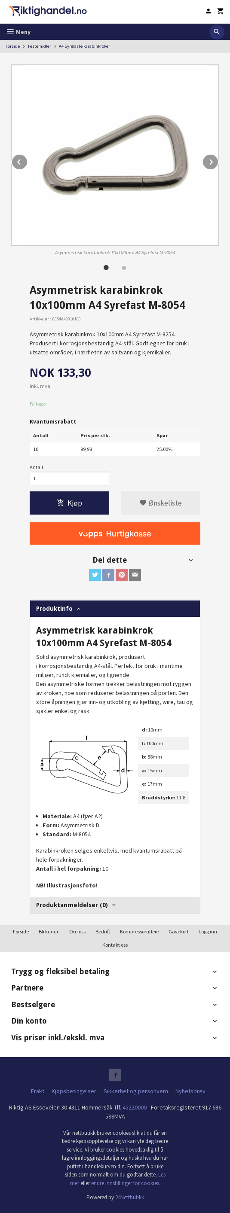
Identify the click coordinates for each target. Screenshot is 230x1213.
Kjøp (69, 503)
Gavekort (179, 931)
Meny (18, 32)
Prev (27, 160)
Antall (36, 467)
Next (218, 160)
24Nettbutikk (129, 1197)
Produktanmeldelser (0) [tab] (72, 905)
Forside (13, 46)
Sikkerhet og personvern (136, 1091)
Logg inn (208, 931)
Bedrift (102, 931)
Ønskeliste (160, 503)
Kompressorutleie (139, 931)
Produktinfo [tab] (54, 608)
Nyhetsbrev (190, 1091)
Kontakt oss (115, 945)
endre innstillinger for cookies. (125, 1183)
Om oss (77, 931)
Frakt (37, 1091)
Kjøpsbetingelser (74, 1091)
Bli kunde (49, 931)
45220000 (135, 1107)
